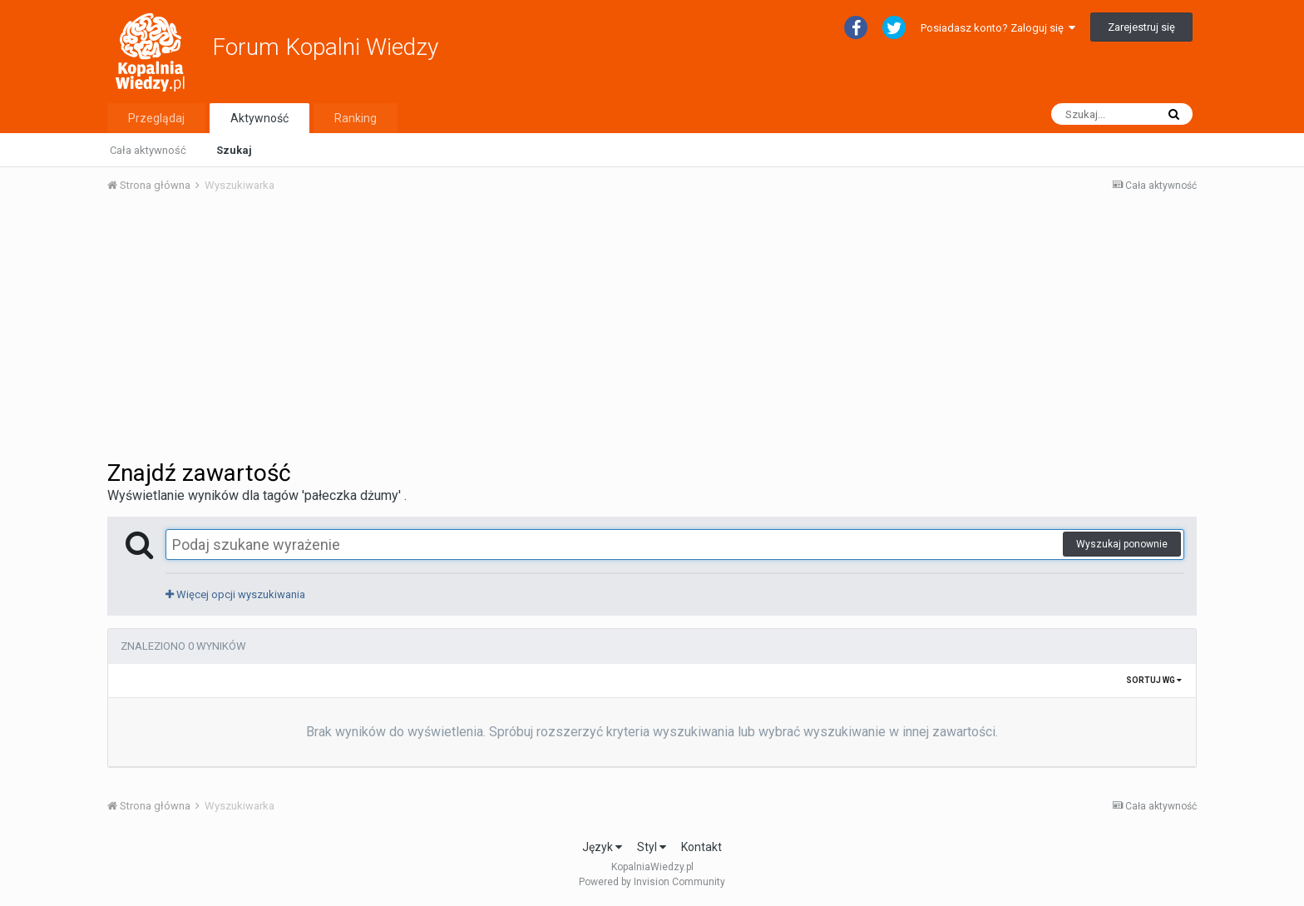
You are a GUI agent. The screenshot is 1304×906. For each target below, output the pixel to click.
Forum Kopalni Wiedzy (325, 47)
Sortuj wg (1154, 680)
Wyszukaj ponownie (1122, 544)
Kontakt (701, 847)
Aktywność (259, 118)
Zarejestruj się (1141, 27)
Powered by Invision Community (652, 882)
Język (602, 847)
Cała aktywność (148, 150)
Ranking (355, 118)
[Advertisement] (652, 331)
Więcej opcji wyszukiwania (235, 594)
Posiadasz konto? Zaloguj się (998, 28)
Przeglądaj (156, 118)
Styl (651, 847)
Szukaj (234, 150)
